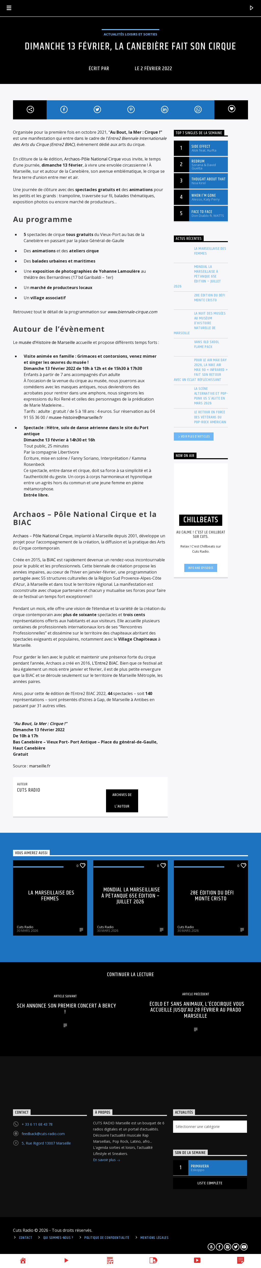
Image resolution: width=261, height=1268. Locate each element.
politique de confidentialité (106, 1238)
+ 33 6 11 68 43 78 (37, 1124)
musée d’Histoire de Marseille (47, 342)
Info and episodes (201, 567)
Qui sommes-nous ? (58, 1238)
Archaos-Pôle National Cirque (92, 159)
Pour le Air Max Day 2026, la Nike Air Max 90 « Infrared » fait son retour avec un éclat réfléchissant (201, 370)
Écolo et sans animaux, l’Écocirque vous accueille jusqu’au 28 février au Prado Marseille (197, 1010)
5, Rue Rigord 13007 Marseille (46, 1143)
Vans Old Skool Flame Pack (206, 344)
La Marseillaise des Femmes (210, 251)
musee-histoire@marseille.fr (76, 417)
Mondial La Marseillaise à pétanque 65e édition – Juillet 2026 (197, 276)
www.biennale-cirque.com (132, 312)
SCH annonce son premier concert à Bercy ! (66, 1008)
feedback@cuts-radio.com (43, 1133)
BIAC (51, 560)
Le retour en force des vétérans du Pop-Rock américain (210, 417)
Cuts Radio (25, 927)
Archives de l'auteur (122, 801)
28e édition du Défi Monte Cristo (209, 298)
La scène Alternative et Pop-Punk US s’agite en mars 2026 (211, 396)
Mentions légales (154, 1238)
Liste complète (210, 1183)
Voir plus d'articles (193, 437)
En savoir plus (106, 1160)
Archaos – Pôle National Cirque (42, 536)
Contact (25, 1238)
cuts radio (122, 69)
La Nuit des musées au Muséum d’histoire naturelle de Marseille (200, 323)
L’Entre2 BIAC (105, 663)
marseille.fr (39, 766)
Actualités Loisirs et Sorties (130, 34)
